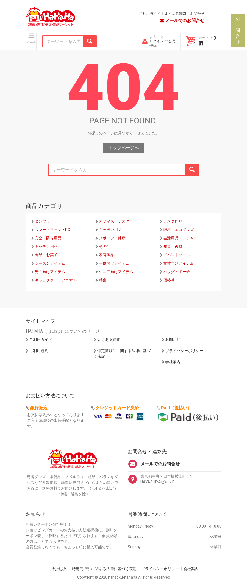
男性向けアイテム (50, 271)
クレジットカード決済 (117, 407)
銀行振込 (39, 407)
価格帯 (169, 280)
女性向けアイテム (178, 263)
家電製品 (106, 255)
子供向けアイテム (114, 263)
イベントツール (176, 255)
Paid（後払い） (176, 407)
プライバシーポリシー (184, 350)
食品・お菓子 (46, 255)
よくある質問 (175, 14)
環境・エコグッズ (178, 229)
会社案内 (172, 362)
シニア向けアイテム (116, 271)
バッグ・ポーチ (176, 271)
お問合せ (197, 14)
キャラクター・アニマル (56, 280)
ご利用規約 (38, 350)
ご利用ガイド (149, 14)
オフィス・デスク (114, 221)
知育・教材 (172, 246)
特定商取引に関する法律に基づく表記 (104, 569)
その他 (104, 246)
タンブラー (44, 221)
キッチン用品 (110, 229)
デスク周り (172, 221)
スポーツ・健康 (112, 238)
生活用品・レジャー (180, 238)
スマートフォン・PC (52, 229)
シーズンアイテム (50, 263)
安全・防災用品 (48, 238)
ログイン (156, 41)
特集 (103, 280)
